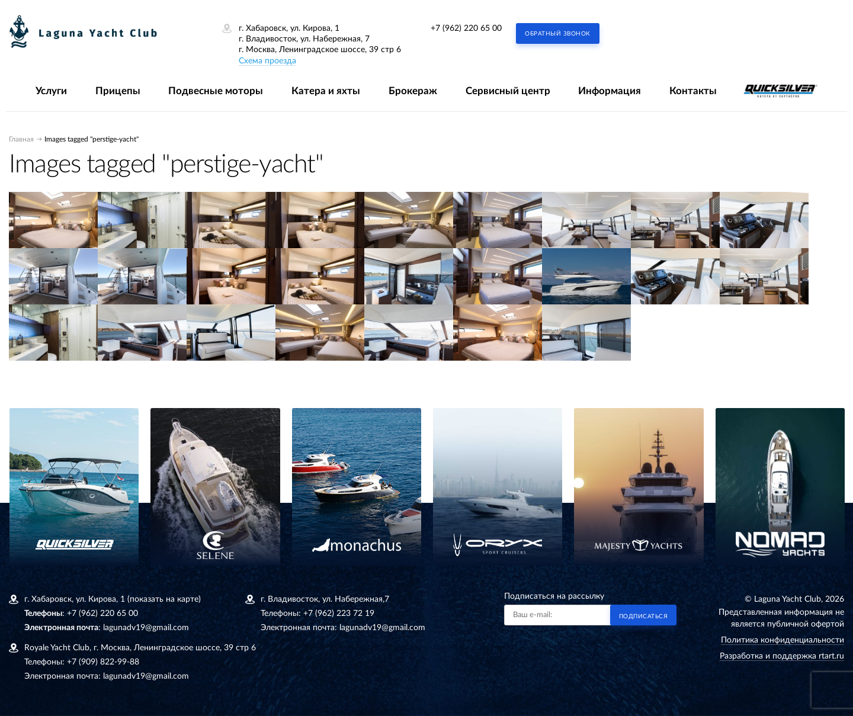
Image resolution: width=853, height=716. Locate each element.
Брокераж (413, 91)
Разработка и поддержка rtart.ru (782, 656)
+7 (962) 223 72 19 (338, 613)
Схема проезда (267, 61)
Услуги (51, 91)
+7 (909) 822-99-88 (103, 662)
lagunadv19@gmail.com (146, 628)
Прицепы (117, 91)
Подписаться (643, 616)
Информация (609, 91)
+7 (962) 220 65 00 (466, 28)
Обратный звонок (558, 34)
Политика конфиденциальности (782, 640)
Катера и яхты (325, 91)
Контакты (693, 91)
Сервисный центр (508, 91)
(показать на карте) (164, 599)
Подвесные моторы (215, 91)
